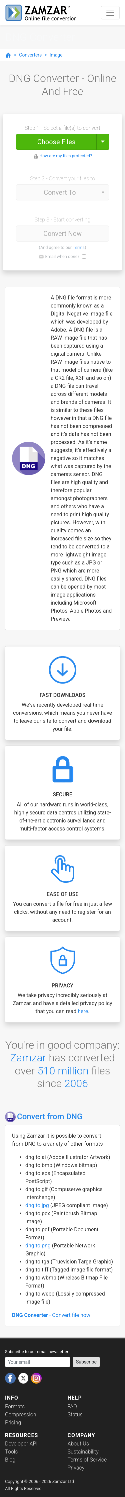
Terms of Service (87, 1460)
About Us (78, 1443)
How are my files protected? (65, 155)
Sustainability (83, 1451)
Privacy (76, 1468)
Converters (30, 55)
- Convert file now (51, 1315)
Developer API (21, 1443)
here (83, 1011)
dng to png (38, 1245)
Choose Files (56, 142)
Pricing (13, 1422)
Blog (10, 1460)
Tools (11, 1451)
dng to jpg (37, 1205)
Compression (20, 1414)
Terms (79, 247)
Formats (15, 1406)
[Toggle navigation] (110, 12)
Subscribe (86, 1361)
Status (75, 1414)
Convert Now (62, 234)
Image (56, 55)
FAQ (72, 1406)
